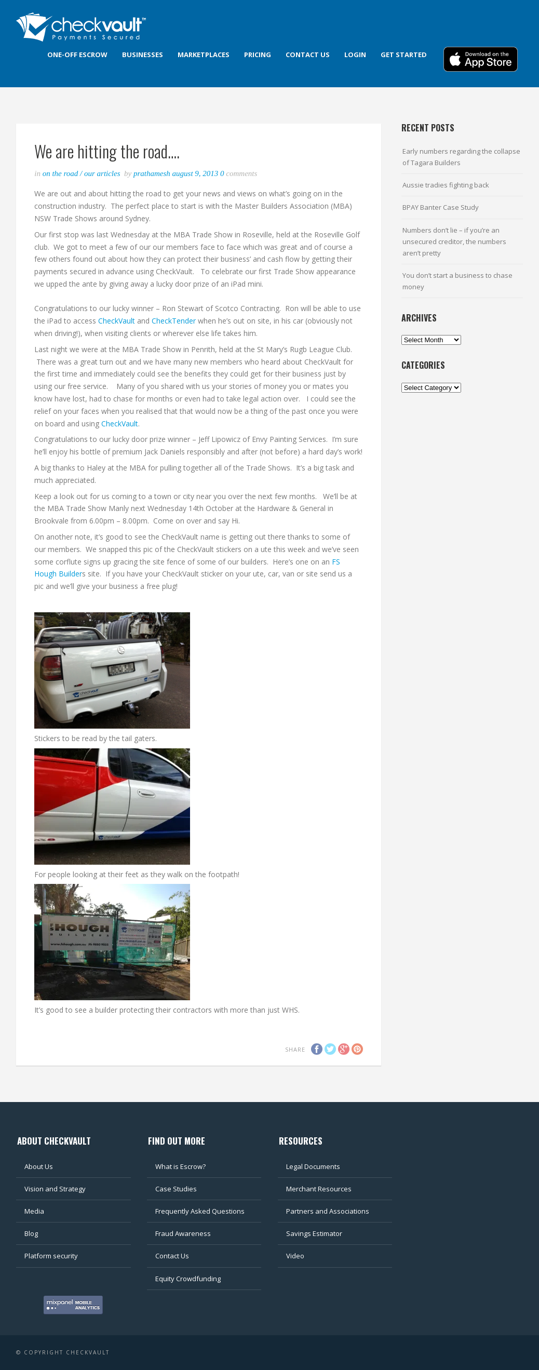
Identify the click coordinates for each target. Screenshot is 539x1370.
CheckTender (174, 321)
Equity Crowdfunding (188, 1278)
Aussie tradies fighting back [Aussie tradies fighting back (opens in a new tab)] (445, 185)
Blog (31, 1233)
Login (355, 54)
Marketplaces (204, 54)
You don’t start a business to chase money (457, 281)
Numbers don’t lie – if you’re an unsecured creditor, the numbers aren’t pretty (454, 241)
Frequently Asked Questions (200, 1211)
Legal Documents (313, 1166)
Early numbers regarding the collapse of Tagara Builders (461, 156)
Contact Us (172, 1255)
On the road (60, 173)
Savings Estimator (314, 1233)
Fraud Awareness (183, 1233)
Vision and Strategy (55, 1188)
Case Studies (176, 1188)
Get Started (404, 54)
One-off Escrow (77, 54)
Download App (480, 59)
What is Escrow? (180, 1166)
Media (34, 1211)
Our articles (102, 173)
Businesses (142, 54)
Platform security (51, 1255)
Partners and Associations (327, 1211)
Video (295, 1255)
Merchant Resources (319, 1188)
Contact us (308, 54)
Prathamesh (152, 173)
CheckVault (117, 321)
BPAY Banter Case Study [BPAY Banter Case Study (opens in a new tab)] (440, 207)
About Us (38, 1166)
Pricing (257, 54)
